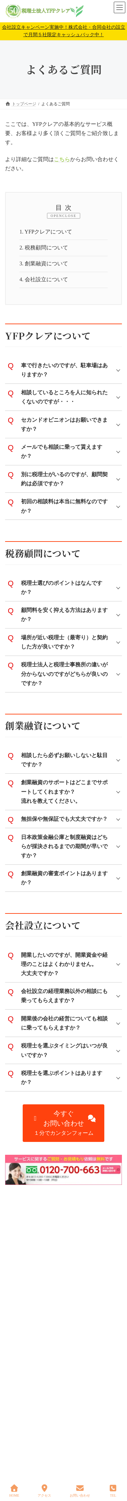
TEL (113, 1490)
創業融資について (43, 263)
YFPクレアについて (45, 232)
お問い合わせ (80, 1490)
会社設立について (43, 279)
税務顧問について (43, 247)
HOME (14, 1490)
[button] (64, 1123)
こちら (62, 159)
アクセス (44, 1490)
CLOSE (69, 216)
